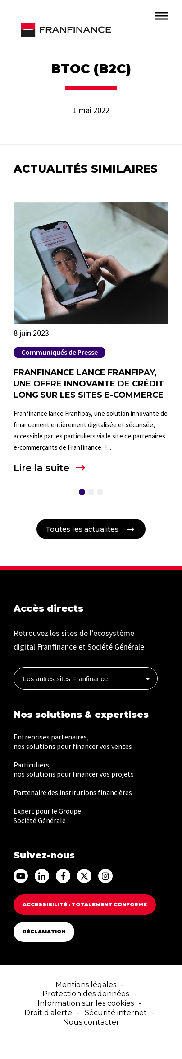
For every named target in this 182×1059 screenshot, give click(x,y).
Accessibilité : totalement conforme (85, 904)
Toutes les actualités (82, 529)
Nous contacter (91, 1022)
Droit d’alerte (48, 1012)
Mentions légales (85, 984)
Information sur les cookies (85, 1003)
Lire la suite (41, 467)
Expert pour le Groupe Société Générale (47, 815)
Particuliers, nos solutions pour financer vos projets (74, 769)
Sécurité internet (116, 1012)
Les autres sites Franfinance (65, 678)
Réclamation (44, 931)
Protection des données (85, 993)
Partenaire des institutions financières (73, 792)
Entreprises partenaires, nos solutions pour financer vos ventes (73, 741)
